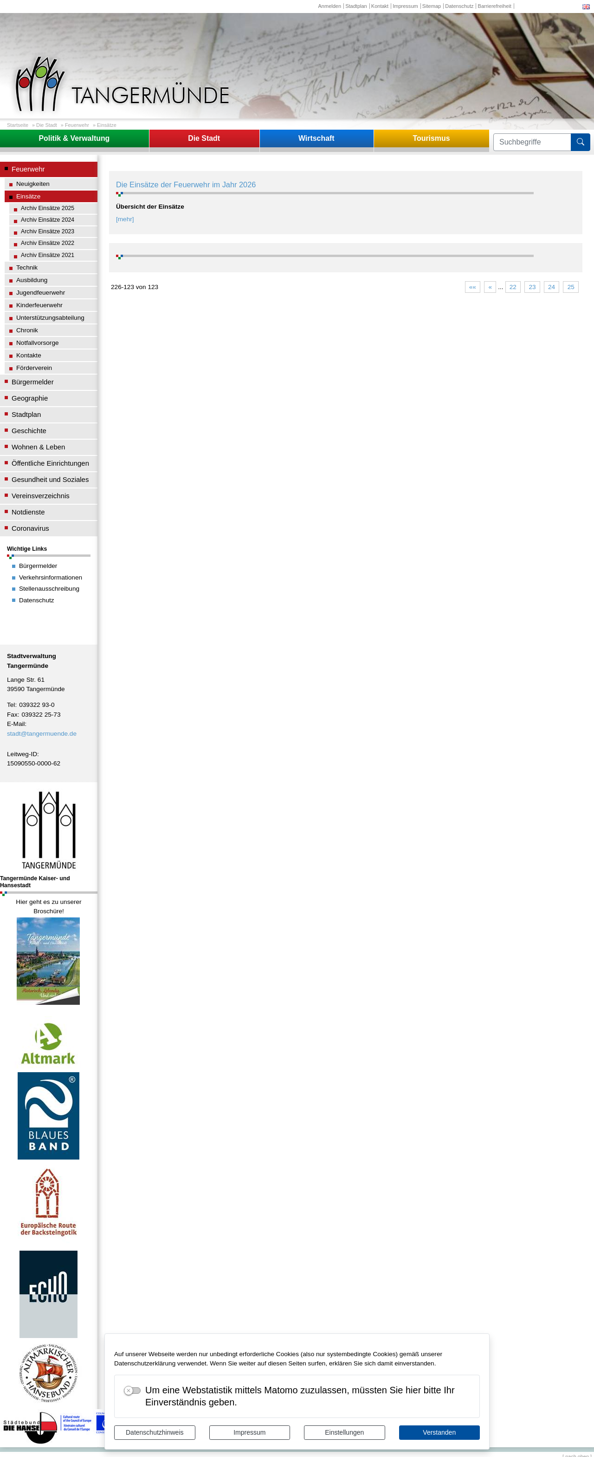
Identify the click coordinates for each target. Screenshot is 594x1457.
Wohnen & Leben (38, 447)
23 (532, 286)
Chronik (27, 330)
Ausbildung (31, 280)
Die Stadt (46, 125)
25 (571, 286)
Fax (12, 714)
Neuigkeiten (33, 183)
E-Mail (16, 723)
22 (513, 286)
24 (551, 286)
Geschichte (29, 431)
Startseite (17, 125)
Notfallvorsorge (37, 342)
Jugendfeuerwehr (40, 292)
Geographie (30, 398)
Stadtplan (356, 6)
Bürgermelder (33, 382)
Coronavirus (30, 528)
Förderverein (34, 367)
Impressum (249, 1432)
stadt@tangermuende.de (42, 733)
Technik (27, 267)
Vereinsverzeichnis (41, 496)
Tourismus (431, 138)
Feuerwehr (77, 125)
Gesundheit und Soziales (50, 479)
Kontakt (379, 6)
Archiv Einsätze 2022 (47, 243)
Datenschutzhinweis (155, 1432)
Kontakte (28, 355)
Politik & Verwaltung (74, 138)
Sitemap (431, 6)
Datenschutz (459, 6)
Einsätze (106, 125)
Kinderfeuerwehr (39, 305)
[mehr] (125, 219)
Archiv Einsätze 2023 (47, 231)
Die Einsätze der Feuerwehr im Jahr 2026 (186, 184)
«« (472, 286)
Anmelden (329, 6)
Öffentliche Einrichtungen (50, 463)
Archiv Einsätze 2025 (47, 208)
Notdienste (28, 512)
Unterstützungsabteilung (50, 317)
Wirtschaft (316, 138)
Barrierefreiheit (494, 6)
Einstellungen (344, 1432)
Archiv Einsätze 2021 (47, 255)
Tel (11, 704)
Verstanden (439, 1432)
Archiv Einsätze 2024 (47, 220)
